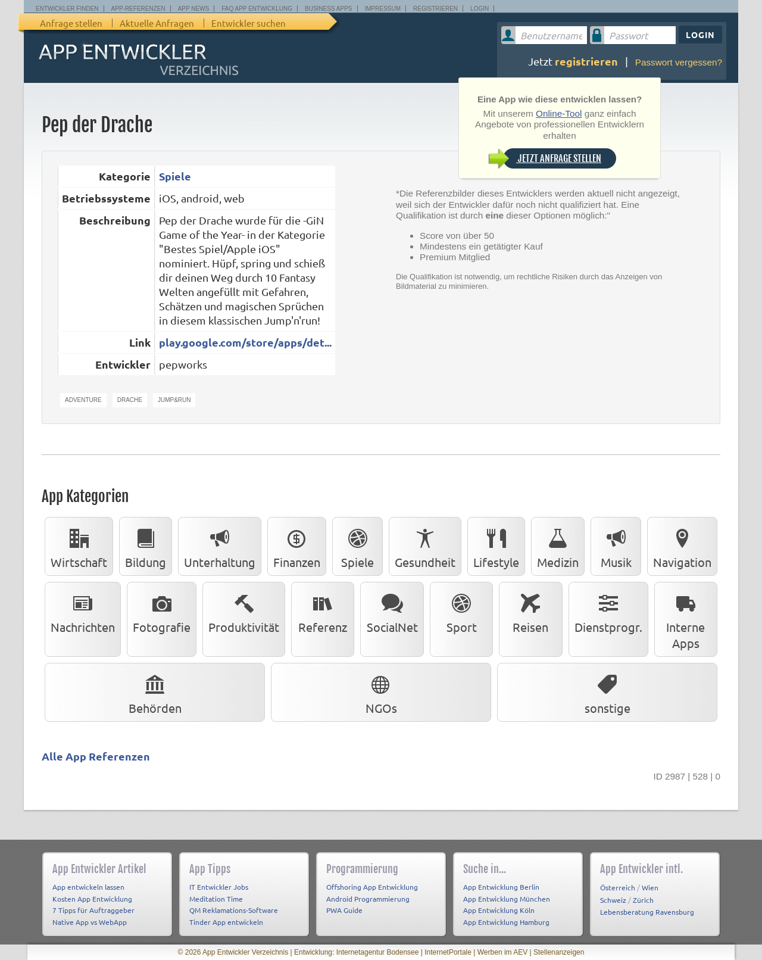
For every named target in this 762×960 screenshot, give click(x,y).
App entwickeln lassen (88, 887)
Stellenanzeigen (558, 952)
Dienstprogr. (608, 611)
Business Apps (328, 8)
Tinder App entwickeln (226, 922)
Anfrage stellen (71, 23)
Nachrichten (83, 611)
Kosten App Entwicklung (92, 898)
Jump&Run (174, 400)
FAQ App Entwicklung (256, 8)
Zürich (643, 900)
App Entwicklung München (506, 898)
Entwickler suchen (248, 23)
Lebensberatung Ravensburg (647, 912)
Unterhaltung (219, 546)
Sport (461, 611)
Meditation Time (216, 898)
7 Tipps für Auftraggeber (93, 910)
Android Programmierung (368, 898)
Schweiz (613, 900)
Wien (650, 887)
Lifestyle (496, 546)
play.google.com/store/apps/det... (245, 342)
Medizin (558, 546)
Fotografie (161, 611)
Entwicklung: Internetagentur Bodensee (356, 952)
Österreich (617, 887)
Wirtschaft (79, 546)
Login (479, 8)
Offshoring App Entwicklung (372, 887)
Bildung (145, 546)
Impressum (383, 8)
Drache (129, 400)
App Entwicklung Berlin (501, 887)
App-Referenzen (138, 8)
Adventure (83, 400)
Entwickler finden (67, 8)
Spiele (175, 176)
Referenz (322, 611)
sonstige (607, 692)
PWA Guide (344, 910)
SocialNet (392, 611)
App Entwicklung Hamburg (506, 922)
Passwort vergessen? (678, 62)
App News (194, 8)
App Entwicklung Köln (499, 910)
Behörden (155, 692)
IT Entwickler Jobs (218, 887)
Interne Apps (685, 619)
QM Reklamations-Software (233, 910)
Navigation (682, 546)
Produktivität (243, 611)
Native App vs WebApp (89, 922)
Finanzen (296, 546)
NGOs (381, 692)
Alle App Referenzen (96, 756)
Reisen (530, 611)
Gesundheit (425, 546)
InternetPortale (447, 952)
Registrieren (435, 8)
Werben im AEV (502, 952)
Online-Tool (559, 113)
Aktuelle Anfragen (157, 23)
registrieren (586, 61)
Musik (616, 546)
